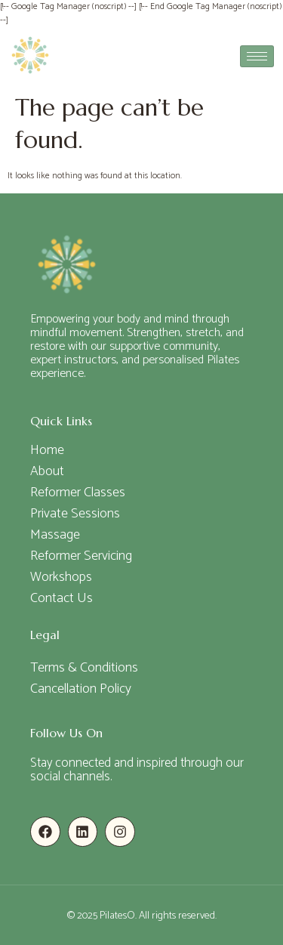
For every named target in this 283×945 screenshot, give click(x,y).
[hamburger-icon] (257, 56)
